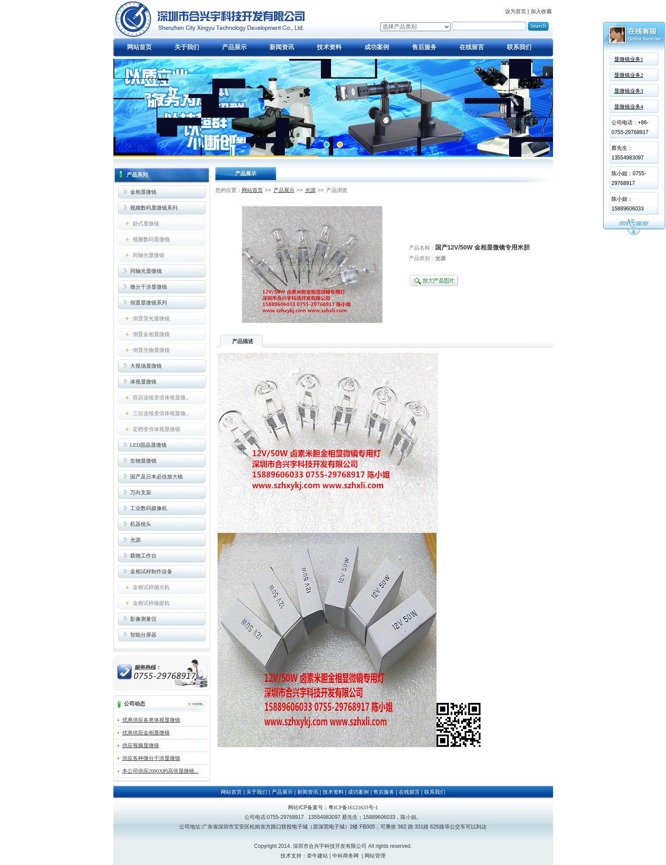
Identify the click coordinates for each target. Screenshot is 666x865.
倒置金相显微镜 (151, 334)
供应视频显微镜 (140, 745)
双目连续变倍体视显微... (161, 397)
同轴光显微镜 (148, 255)
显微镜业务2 (628, 75)
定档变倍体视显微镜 (156, 429)
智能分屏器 (143, 635)
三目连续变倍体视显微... (161, 413)
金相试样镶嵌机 (151, 603)
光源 (135, 540)
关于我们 (187, 47)
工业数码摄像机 (148, 508)
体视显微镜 (143, 382)
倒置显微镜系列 (148, 303)
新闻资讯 (281, 47)
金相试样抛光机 (151, 587)
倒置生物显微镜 (151, 350)
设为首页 (515, 11)
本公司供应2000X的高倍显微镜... (160, 771)
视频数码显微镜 (151, 239)
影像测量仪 (143, 619)
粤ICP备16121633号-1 (353, 807)
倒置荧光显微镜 (151, 318)
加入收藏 (541, 11)
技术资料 (329, 47)
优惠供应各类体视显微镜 (151, 720)
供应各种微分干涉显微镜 (151, 758)
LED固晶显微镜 (148, 445)
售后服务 (424, 47)
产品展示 (234, 47)
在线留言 (471, 47)
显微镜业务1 (628, 59)
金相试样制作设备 (151, 571)
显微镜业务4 (628, 107)
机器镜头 (140, 524)
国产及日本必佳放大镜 (156, 477)
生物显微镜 (143, 461)
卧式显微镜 (146, 224)
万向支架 (140, 492)
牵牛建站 (317, 856)
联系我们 (519, 47)
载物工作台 (143, 556)
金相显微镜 (143, 192)
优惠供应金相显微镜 (146, 733)
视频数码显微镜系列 (154, 208)
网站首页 (139, 47)
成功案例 (376, 47)
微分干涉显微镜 (148, 287)
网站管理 (375, 856)
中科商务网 (345, 856)
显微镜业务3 (628, 91)
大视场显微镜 (146, 366)
